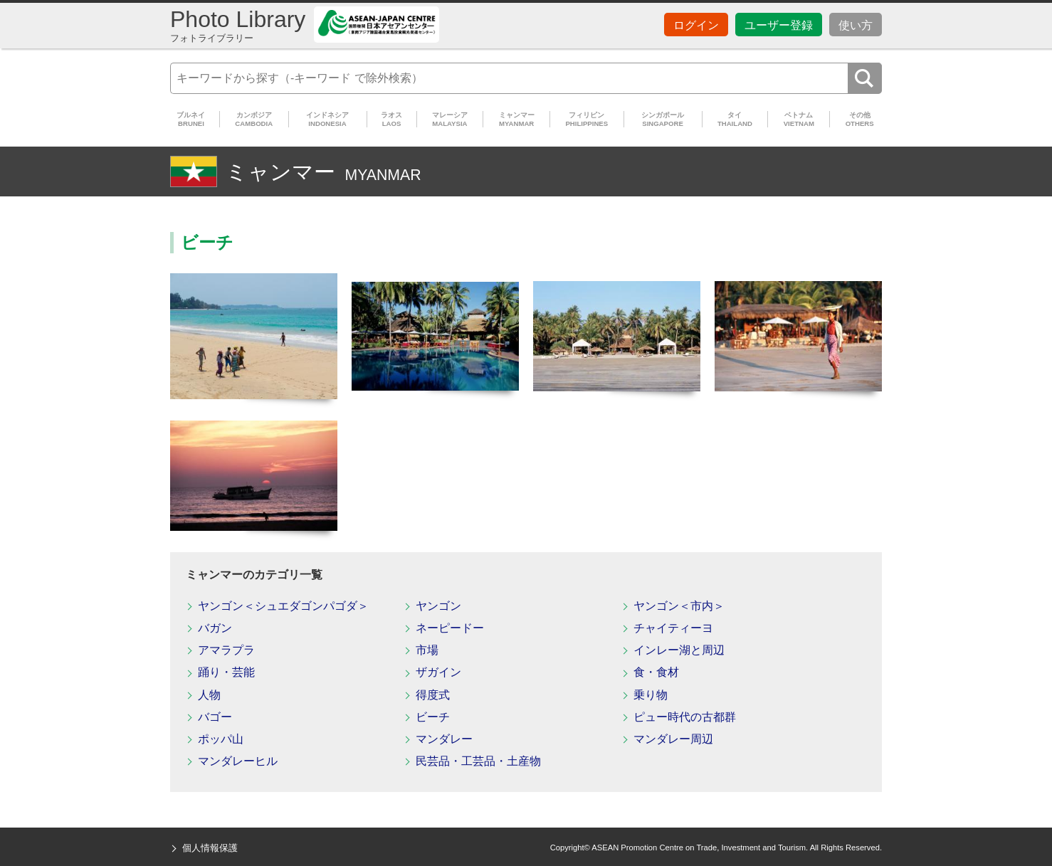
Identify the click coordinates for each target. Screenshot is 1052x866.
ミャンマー (516, 119)
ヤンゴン (438, 606)
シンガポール (663, 119)
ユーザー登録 (779, 25)
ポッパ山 (220, 739)
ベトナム (798, 119)
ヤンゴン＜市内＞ (679, 606)
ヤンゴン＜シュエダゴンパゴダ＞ (283, 606)
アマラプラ (226, 650)
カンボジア (254, 119)
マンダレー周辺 (673, 739)
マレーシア (450, 119)
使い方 (855, 25)
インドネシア (327, 119)
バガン (215, 628)
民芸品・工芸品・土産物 (478, 761)
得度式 (433, 695)
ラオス (391, 119)
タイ (735, 119)
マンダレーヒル (238, 761)
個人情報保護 (210, 848)
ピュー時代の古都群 (684, 717)
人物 (209, 695)
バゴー (215, 717)
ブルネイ (191, 119)
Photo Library (237, 25)
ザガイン (438, 672)
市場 (427, 650)
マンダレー (444, 739)
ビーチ (433, 717)
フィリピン (586, 119)
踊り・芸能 (226, 672)
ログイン (696, 25)
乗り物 (650, 695)
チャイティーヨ (673, 628)
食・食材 (656, 672)
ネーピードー (450, 628)
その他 (859, 119)
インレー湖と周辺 (679, 650)
